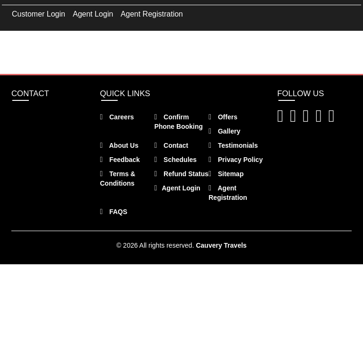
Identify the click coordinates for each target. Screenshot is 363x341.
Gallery (224, 131)
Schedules (175, 159)
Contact (171, 145)
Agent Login (93, 14)
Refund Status (181, 174)
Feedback (120, 159)
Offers (222, 117)
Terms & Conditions (118, 178)
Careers (117, 117)
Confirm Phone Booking (178, 121)
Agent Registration (152, 14)
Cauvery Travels (221, 245)
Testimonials (233, 145)
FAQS (114, 211)
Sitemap (225, 174)
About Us (119, 145)
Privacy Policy (235, 159)
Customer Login (38, 14)
